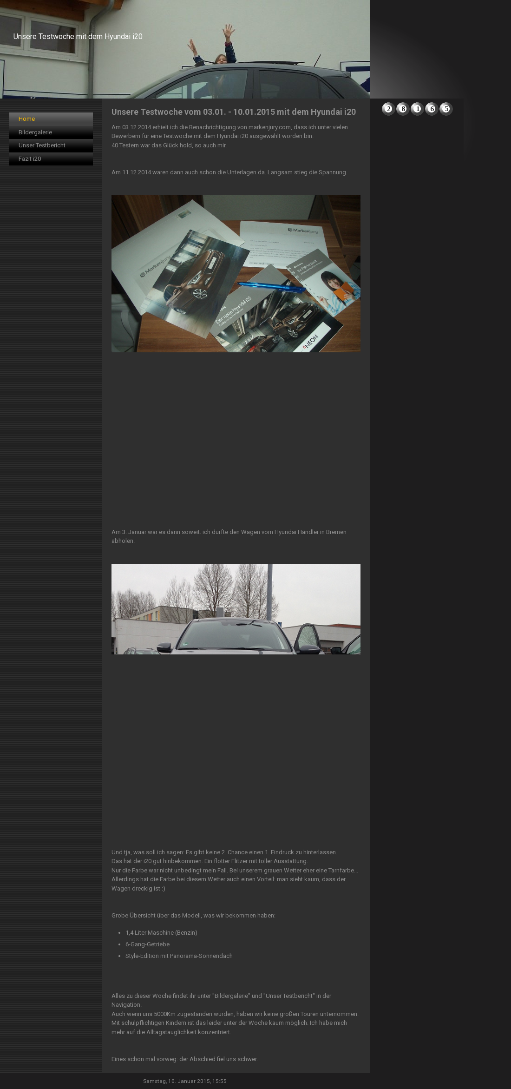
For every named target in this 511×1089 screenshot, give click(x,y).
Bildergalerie (35, 132)
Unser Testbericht (42, 145)
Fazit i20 (30, 158)
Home (27, 118)
